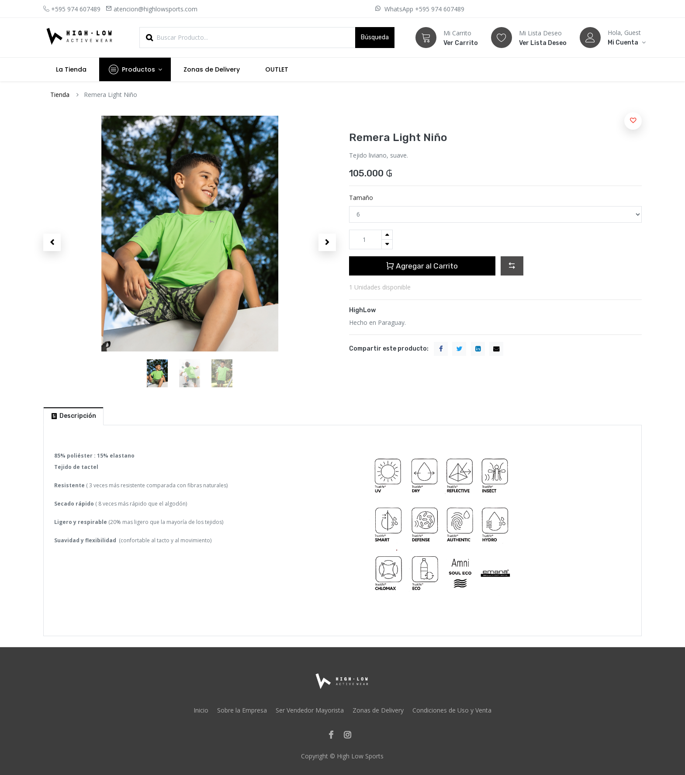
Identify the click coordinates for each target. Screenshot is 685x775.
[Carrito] (425, 37)
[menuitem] (71, 69)
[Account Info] (625, 42)
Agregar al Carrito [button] (422, 265)
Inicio (201, 710)
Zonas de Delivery (378, 710)
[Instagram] (350, 735)
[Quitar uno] (387, 244)
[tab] (73, 416)
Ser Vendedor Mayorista (310, 710)
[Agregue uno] (387, 234)
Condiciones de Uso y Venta (451, 710)
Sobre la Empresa (242, 710)
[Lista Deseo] (501, 37)
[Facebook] (334, 735)
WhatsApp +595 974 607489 (423, 9)
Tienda (59, 94)
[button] (52, 242)
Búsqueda (375, 37)
